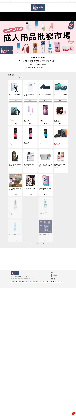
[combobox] (65, 78)
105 (43, 243)
